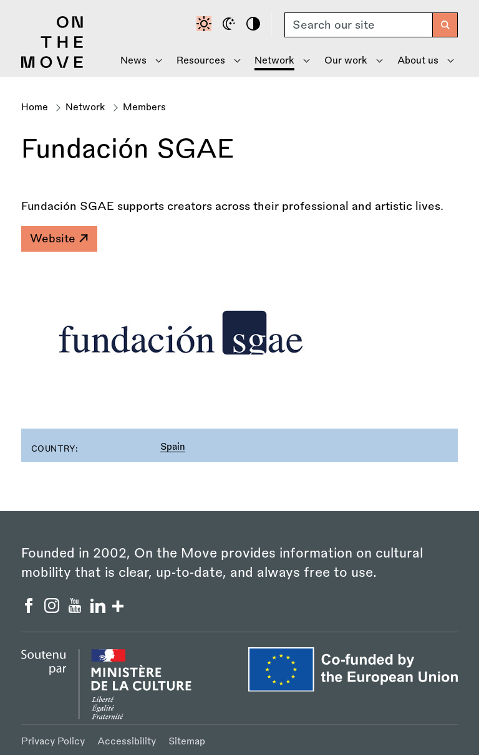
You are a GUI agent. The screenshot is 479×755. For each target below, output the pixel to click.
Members (144, 107)
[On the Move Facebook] (30, 609)
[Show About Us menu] (420, 61)
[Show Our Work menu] (349, 61)
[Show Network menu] (277, 61)
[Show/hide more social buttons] (118, 608)
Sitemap (186, 741)
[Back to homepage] (52, 64)
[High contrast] (255, 24)
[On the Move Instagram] (53, 609)
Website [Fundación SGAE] (58, 238)
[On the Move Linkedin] (99, 609)
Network (85, 107)
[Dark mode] (231, 24)
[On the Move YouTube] (76, 609)
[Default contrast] (206, 24)
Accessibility (126, 741)
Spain (172, 447)
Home (34, 107)
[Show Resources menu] (203, 61)
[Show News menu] (136, 61)
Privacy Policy (53, 741)
